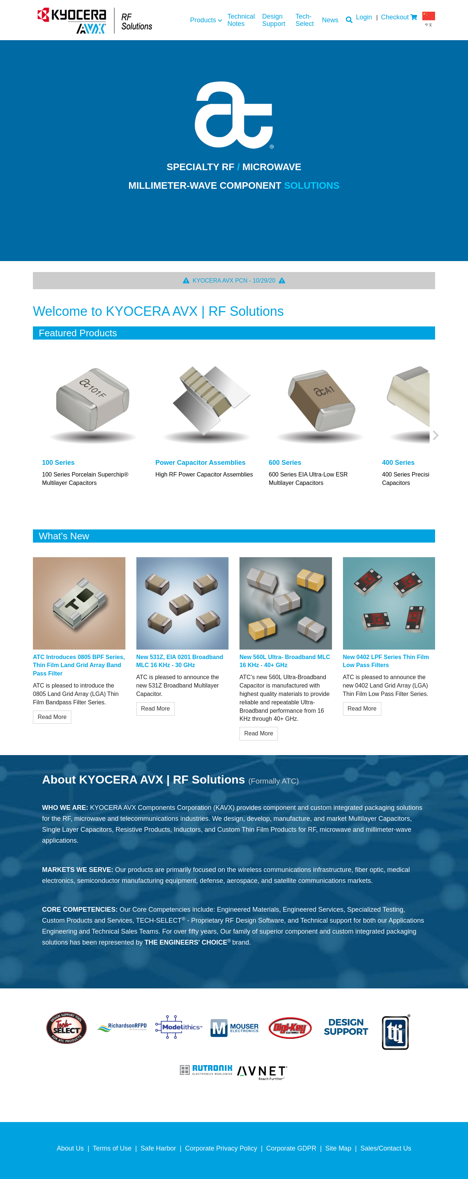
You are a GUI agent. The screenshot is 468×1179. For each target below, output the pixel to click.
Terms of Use (112, 1148)
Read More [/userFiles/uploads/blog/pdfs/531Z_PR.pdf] (155, 708)
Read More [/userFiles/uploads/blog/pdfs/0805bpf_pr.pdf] (52, 717)
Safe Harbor (158, 1148)
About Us (70, 1148)
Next (436, 435)
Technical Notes (241, 20)
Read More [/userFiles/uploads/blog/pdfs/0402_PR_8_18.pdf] (362, 708)
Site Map (338, 1148)
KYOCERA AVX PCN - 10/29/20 (234, 280)
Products (203, 20)
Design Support (273, 20)
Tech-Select (304, 20)
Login (364, 17)
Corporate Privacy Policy (221, 1148)
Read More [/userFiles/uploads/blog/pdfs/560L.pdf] (258, 733)
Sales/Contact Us (386, 1148)
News (330, 20)
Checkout (395, 17)
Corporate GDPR (291, 1148)
